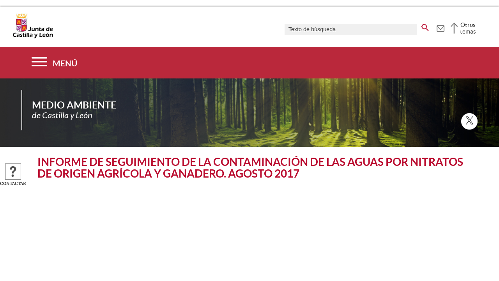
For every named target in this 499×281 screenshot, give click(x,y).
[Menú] (54, 62)
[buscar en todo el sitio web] (425, 26)
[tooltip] (440, 27)
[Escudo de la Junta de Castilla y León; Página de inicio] (32, 37)
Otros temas (468, 28)
